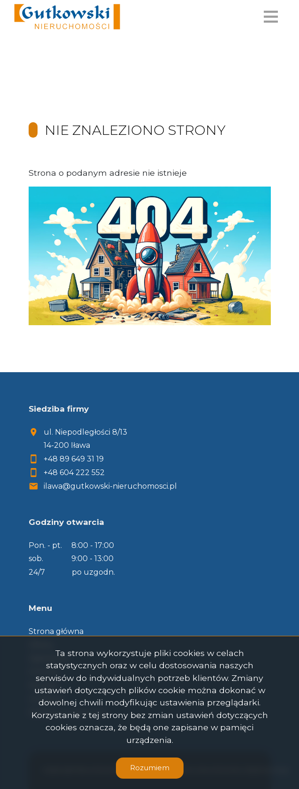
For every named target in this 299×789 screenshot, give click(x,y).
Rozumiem (149, 767)
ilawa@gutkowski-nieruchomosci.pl (110, 486)
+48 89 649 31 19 (74, 458)
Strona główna (56, 631)
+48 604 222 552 (74, 472)
